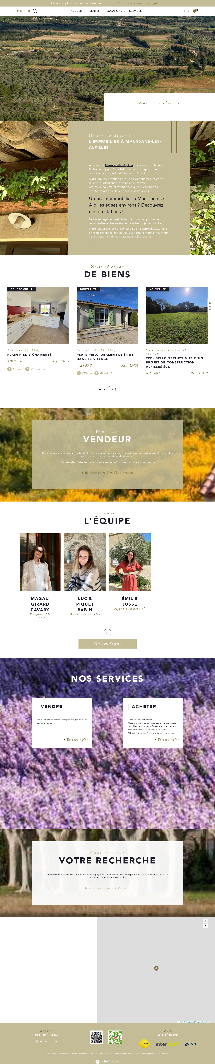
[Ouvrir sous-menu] (102, 11)
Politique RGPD (154, 1055)
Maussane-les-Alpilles (119, 165)
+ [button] (205, 922)
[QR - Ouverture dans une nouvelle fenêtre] (98, 1038)
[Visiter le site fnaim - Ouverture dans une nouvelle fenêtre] (146, 1044)
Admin (137, 1055)
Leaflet (180, 1023)
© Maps (189, 1023)
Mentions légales (126, 1055)
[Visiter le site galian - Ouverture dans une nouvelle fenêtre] (192, 1045)
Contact (210, 305)
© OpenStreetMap (202, 1023)
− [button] (205, 927)
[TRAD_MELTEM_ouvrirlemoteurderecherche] (27, 11)
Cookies (165, 1055)
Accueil (76, 11)
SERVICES (135, 11)
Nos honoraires (102, 1055)
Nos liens (144, 1055)
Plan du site (114, 1055)
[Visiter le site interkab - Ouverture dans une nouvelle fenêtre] (169, 1045)
